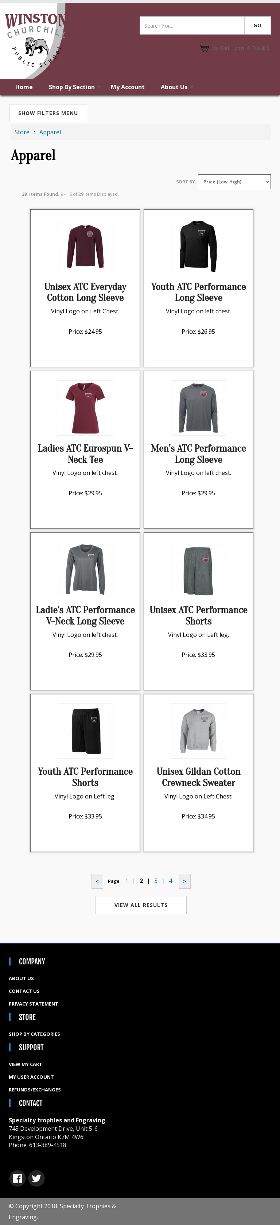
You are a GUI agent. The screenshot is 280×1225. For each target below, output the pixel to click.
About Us (174, 87)
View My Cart (25, 1064)
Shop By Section (72, 87)
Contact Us (24, 991)
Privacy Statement (33, 1003)
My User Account (31, 1077)
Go (257, 25)
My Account (128, 87)
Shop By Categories (34, 1034)
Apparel (50, 132)
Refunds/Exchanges (35, 1089)
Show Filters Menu (48, 113)
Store (22, 132)
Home (24, 87)
